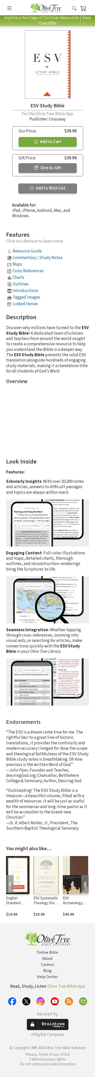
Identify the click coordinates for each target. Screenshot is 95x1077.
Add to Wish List (47, 188)
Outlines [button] (21, 284)
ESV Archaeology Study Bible (73, 903)
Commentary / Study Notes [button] (38, 258)
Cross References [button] (28, 271)
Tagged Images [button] (26, 297)
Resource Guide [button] (27, 251)
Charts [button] (18, 278)
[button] (74, 8)
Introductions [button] (25, 291)
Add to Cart (47, 142)
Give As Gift (47, 168)
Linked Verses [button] (25, 304)
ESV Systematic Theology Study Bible (46, 903)
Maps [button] (17, 264)
